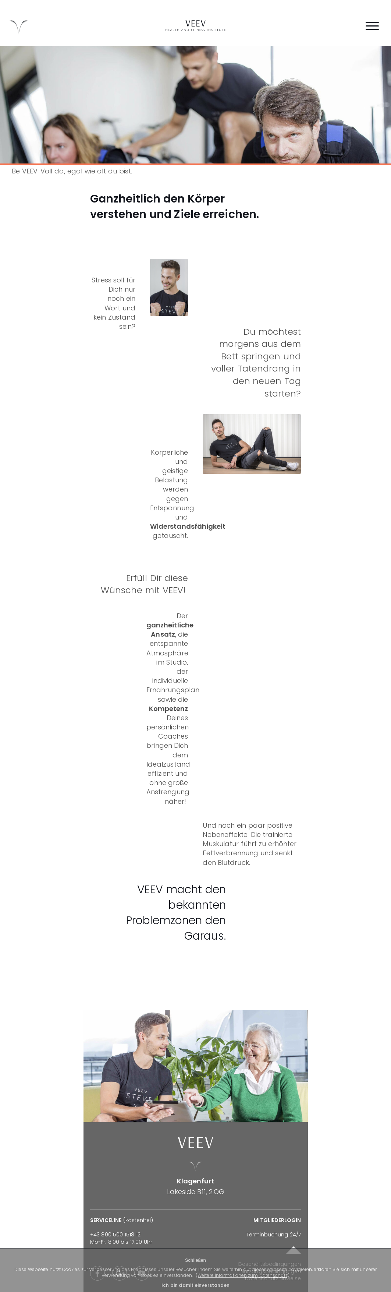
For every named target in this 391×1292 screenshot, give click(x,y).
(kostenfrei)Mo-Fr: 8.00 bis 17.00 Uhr (121, 1231)
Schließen (195, 1260)
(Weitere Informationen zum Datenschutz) (242, 1275)
